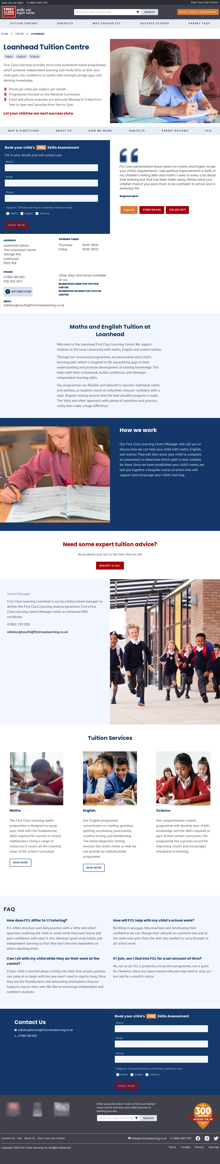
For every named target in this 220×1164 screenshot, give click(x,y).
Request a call (110, 565)
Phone (10, 192)
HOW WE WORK (100, 130)
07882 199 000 (152, 210)
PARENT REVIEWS (175, 130)
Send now (16, 225)
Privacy (199, 1147)
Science (44, 213)
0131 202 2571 (177, 210)
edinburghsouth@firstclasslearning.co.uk (26, 305)
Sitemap (214, 1147)
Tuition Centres (24, 23)
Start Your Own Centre (204, 2)
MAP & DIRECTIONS (23, 130)
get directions (21, 291)
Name (9, 161)
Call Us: (129, 210)
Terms (172, 1147)
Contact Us (8, 1138)
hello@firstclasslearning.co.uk (147, 1138)
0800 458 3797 (37, 2)
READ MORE (20, 862)
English (29, 213)
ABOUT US (64, 130)
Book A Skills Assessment (198, 12)
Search (149, 12)
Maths (14, 213)
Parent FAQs (199, 23)
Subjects (65, 23)
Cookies (185, 1147)
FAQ (208, 130)
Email (9, 177)
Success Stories (154, 23)
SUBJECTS (137, 130)
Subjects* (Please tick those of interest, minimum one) (39, 207)
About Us (29, 1138)
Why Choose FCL (107, 23)
